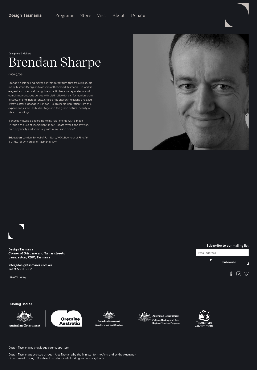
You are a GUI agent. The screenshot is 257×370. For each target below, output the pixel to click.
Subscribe (229, 262)
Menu (237, 15)
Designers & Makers (19, 53)
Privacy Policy (17, 277)
